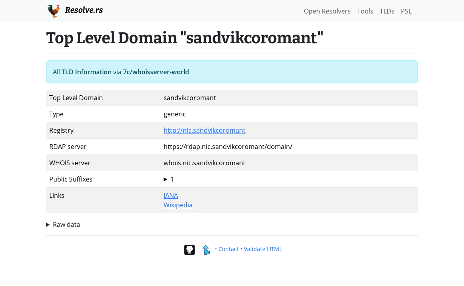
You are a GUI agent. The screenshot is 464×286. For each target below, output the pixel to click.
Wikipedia (178, 205)
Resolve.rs (74, 10)
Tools (365, 11)
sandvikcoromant (289, 179)
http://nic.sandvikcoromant (205, 130)
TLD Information (87, 72)
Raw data (66, 224)
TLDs (387, 11)
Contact (228, 249)
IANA (171, 195)
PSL (406, 11)
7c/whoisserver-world (156, 72)
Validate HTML (263, 249)
